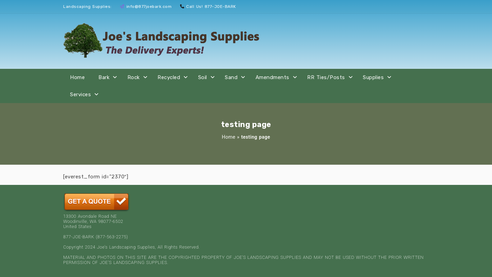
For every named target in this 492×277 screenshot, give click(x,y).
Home (77, 77)
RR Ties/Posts (326, 77)
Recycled (169, 77)
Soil (202, 77)
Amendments (272, 77)
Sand (231, 77)
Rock (133, 77)
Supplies (373, 77)
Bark (103, 77)
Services (80, 94)
